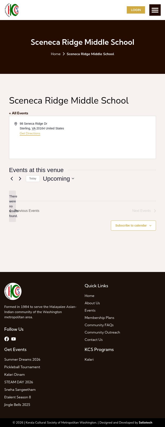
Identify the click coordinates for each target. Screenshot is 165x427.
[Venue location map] (119, 137)
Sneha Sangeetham (20, 389)
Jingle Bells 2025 (17, 404)
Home (56, 54)
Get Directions (30, 133)
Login (136, 10)
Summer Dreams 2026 (22, 359)
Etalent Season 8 (17, 397)
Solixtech (145, 422)
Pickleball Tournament (22, 367)
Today (32, 178)
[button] (155, 10)
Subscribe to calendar (131, 225)
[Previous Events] (11, 178)
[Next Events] (20, 178)
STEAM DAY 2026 (18, 382)
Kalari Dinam (14, 374)
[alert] (12, 206)
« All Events (18, 113)
